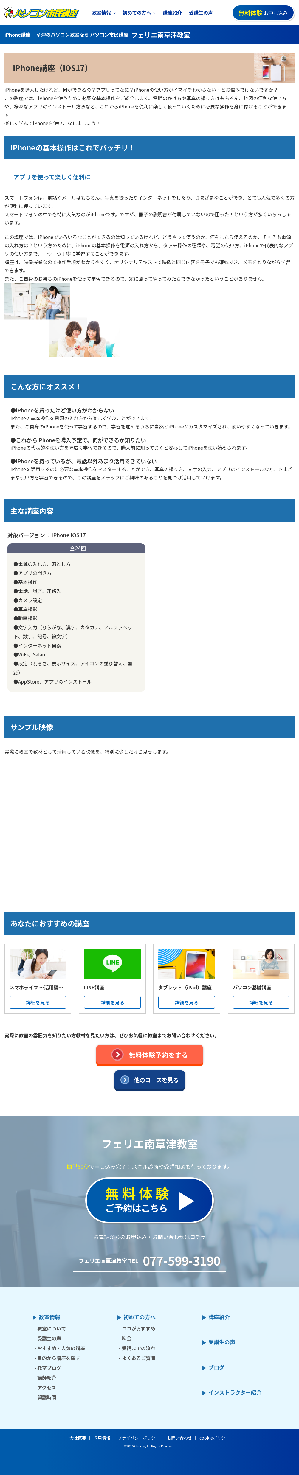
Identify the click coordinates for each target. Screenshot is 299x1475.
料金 (126, 1338)
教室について (51, 1328)
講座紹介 (172, 13)
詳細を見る (38, 1002)
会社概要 (77, 1438)
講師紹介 (46, 1377)
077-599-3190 (181, 1260)
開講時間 (46, 1397)
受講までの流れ (138, 1348)
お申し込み (263, 12)
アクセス (46, 1387)
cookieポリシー (214, 1438)
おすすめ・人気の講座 (61, 1348)
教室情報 (101, 13)
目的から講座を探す (58, 1357)
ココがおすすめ (138, 1328)
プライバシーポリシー (138, 1438)
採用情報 (102, 1438)
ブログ (216, 1367)
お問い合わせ (179, 1438)
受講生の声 (201, 13)
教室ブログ (49, 1367)
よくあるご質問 (138, 1357)
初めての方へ (137, 13)
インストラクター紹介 (235, 1392)
